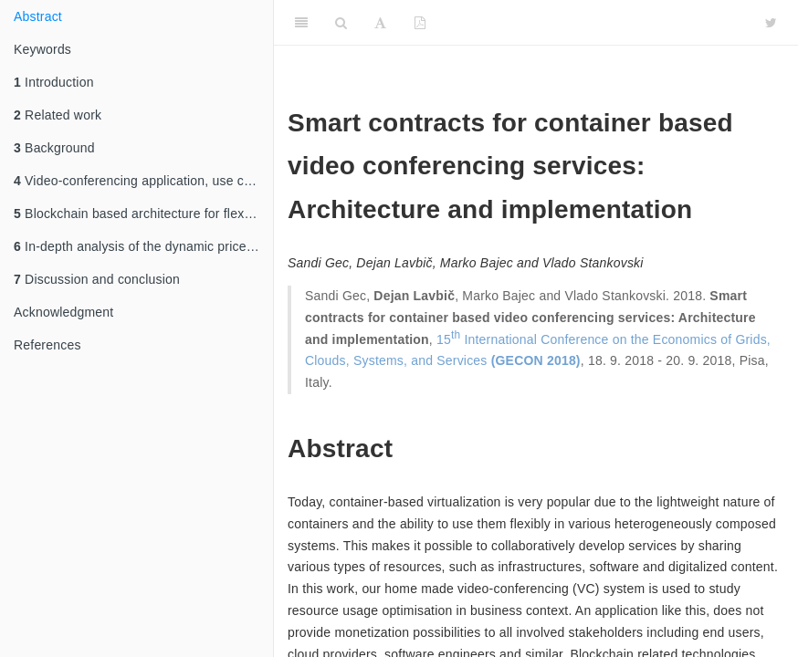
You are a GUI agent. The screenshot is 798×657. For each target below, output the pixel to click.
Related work (57, 115)
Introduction (54, 82)
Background (54, 148)
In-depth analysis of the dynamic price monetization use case (143, 246)
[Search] (341, 23)
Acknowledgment (63, 312)
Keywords (42, 49)
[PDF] (420, 23)
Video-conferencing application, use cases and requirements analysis (143, 180)
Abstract (38, 16)
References (47, 345)
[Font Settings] (380, 23)
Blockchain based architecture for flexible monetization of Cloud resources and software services (143, 213)
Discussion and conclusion (97, 279)
